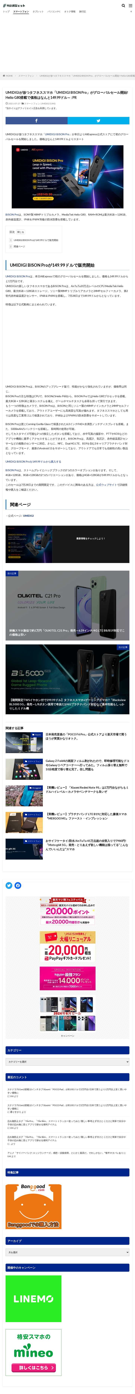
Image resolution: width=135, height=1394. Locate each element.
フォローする (91, 543)
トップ (6, 11)
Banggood (36, 788)
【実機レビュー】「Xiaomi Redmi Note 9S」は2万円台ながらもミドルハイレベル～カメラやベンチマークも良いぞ (87, 789)
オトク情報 (69, 11)
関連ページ (17, 246)
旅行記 (82, 11)
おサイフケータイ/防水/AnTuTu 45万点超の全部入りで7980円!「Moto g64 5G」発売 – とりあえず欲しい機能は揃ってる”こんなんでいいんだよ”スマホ (87, 845)
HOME (9, 75)
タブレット (38, 11)
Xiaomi (38, 735)
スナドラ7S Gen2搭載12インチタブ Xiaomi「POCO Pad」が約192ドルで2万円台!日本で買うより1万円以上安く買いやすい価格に (67, 1091)
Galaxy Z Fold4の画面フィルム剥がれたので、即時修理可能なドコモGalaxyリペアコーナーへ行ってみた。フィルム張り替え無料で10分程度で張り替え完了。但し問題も (87, 765)
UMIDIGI (28, 515)
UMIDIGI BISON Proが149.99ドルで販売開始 (33, 240)
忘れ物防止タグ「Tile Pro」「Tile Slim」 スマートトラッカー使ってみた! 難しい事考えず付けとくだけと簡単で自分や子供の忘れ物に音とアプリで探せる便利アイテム (66, 1123)
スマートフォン (21, 11)
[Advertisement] (67, 42)
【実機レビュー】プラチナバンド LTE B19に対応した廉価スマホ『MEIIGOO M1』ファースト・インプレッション (86, 816)
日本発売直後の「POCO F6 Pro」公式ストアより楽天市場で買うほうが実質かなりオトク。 (86, 736)
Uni (12, 1096)
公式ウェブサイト (106, 484)
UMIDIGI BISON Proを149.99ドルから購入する (33, 461)
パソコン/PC (54, 11)
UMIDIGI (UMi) (48, 103)
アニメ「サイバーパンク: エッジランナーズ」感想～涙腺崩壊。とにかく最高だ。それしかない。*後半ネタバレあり (65, 1152)
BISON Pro (12, 214)
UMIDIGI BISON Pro (57, 134)
